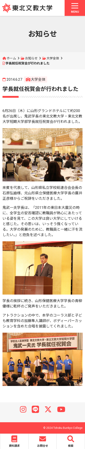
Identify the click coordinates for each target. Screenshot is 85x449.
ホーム (11, 58)
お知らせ (31, 58)
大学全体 (52, 58)
